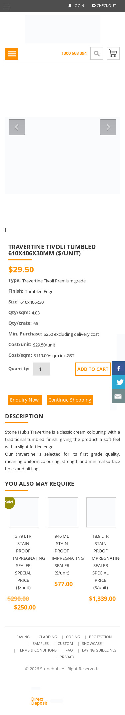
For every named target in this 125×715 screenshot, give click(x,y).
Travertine (40, 432)
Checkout (104, 5)
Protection (100, 636)
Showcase (92, 643)
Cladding (48, 636)
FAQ (69, 650)
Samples (41, 643)
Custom (65, 643)
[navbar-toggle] (7, 6)
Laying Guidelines (99, 650)
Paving (23, 636)
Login (76, 5)
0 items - (113, 53)
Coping (73, 636)
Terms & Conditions (37, 650)
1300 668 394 (74, 53)
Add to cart (92, 369)
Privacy (67, 656)
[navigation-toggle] (11, 54)
